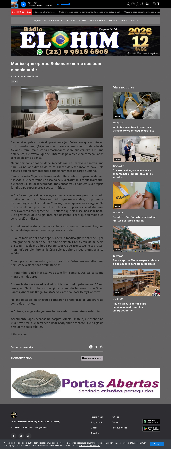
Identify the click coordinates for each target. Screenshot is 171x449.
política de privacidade (89, 445)
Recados (113, 20)
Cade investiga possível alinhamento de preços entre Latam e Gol (94, 12)
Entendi (157, 444)
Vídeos (124, 20)
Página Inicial (40, 20)
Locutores (70, 20)
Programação (55, 20)
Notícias (82, 20)
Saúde (15, 81)
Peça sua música (97, 20)
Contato (134, 20)
